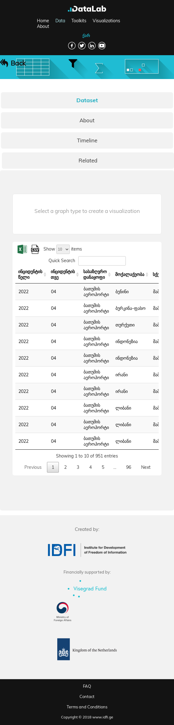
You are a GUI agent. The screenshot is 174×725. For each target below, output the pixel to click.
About (43, 26)
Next (146, 467)
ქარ (86, 35)
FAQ (87, 686)
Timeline (87, 140)
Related (88, 160)
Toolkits (78, 21)
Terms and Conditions (87, 706)
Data (60, 21)
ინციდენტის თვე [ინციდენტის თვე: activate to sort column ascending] (63, 274)
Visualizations (106, 21)
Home (43, 21)
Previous (33, 467)
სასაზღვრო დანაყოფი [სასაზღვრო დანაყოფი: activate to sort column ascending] (95, 274)
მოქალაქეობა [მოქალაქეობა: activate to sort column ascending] (129, 274)
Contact (87, 696)
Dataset (87, 100)
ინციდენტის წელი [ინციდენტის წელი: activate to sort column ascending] (30, 274)
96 (128, 467)
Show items (63, 249)
